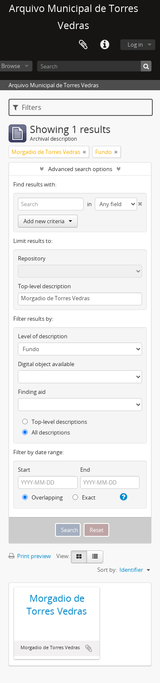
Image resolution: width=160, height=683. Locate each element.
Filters (27, 107)
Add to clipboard (88, 648)
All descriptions (46, 432)
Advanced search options (80, 169)
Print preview (30, 556)
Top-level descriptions (54, 422)
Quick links (104, 45)
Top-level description (44, 286)
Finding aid (32, 392)
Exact (84, 497)
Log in (135, 44)
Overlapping (42, 497)
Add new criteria (47, 221)
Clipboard (83, 45)
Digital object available (46, 364)
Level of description (42, 336)
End (85, 469)
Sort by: (107, 570)
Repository (32, 258)
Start (24, 469)
